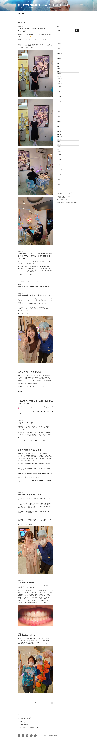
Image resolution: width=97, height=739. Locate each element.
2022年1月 (59, 134)
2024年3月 (59, 71)
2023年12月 (59, 78)
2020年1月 (59, 184)
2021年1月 (59, 164)
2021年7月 (59, 149)
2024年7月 (59, 61)
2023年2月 (59, 103)
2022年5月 (59, 124)
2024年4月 (59, 68)
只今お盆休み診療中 (26, 582)
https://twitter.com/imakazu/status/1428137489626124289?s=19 (35, 473)
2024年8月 (59, 58)
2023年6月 (59, 93)
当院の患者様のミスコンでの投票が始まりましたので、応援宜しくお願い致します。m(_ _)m (35, 255)
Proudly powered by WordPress (50, 735)
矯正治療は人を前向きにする (29, 495)
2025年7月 (59, 38)
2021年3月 (59, 159)
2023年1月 (59, 106)
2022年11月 (59, 109)
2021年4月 (59, 156)
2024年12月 (59, 48)
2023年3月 (59, 101)
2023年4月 (59, 98)
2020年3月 (59, 179)
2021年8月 (59, 146)
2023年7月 (59, 91)
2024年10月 (59, 53)
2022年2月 (59, 131)
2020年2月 (59, 182)
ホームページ (21, 13)
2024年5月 (59, 66)
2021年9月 (59, 144)
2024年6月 (59, 63)
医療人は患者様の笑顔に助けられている (34, 295)
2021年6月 (59, 151)
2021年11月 (59, 139)
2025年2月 (59, 43)
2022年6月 (59, 121)
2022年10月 (59, 111)
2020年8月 (59, 174)
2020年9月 (59, 172)
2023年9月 (59, 86)
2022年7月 (59, 119)
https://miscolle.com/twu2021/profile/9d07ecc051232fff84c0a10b (33, 286)
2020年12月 (59, 166)
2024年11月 (59, 51)
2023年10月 (59, 83)
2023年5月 (59, 96)
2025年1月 (59, 46)
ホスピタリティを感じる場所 (29, 372)
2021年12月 (59, 136)
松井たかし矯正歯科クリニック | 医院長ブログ (43, 4)
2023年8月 (59, 88)
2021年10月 (59, 141)
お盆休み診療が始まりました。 (30, 635)
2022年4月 (59, 126)
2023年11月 (59, 81)
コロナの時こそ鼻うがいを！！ (30, 450)
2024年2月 (59, 73)
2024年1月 (59, 76)
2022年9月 (59, 114)
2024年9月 (59, 56)
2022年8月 (59, 116)
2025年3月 (59, 41)
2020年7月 (59, 177)
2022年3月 (59, 129)
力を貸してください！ (27, 423)
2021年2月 (59, 161)
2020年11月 (59, 169)
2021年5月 (59, 154)
